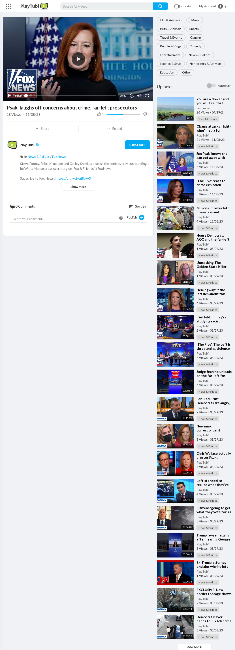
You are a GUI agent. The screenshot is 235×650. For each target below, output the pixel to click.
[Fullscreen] (147, 95)
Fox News (59, 156)
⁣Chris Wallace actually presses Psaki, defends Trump (214, 457)
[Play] (9, 95)
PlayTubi (203, 135)
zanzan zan (204, 108)
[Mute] (139, 95)
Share (42, 128)
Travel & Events (171, 37)
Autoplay (224, 85)
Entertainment (170, 55)
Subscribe (137, 145)
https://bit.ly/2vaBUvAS (73, 178)
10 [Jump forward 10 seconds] (132, 96)
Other (186, 72)
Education (167, 72)
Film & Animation (171, 20)
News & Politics (200, 55)
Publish (135, 217)
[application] (78, 59)
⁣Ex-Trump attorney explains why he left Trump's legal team (212, 566)
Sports (194, 29)
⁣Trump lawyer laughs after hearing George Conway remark (213, 539)
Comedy (195, 46)
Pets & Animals (170, 29)
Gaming (195, 37)
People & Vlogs (171, 46)
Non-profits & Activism (206, 63)
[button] (213, 6)
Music (195, 20)
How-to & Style (171, 63)
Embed (114, 128)
